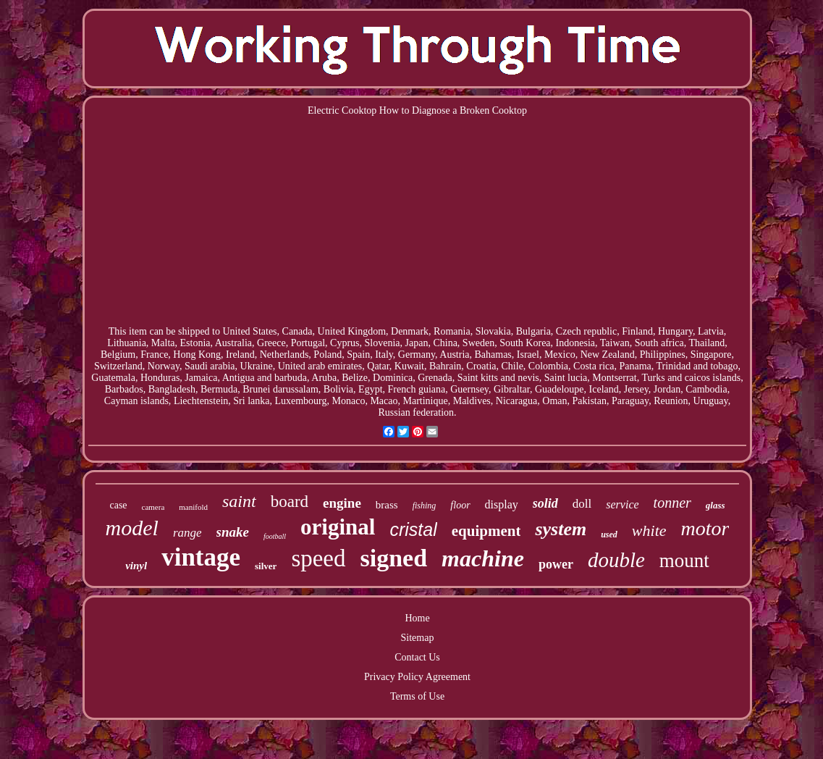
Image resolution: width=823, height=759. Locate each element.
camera (153, 507)
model (132, 528)
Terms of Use (417, 696)
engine (342, 503)
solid (545, 503)
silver (266, 566)
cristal (412, 529)
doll (582, 504)
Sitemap (417, 637)
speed (318, 558)
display (501, 504)
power (556, 564)
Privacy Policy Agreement (417, 676)
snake (232, 532)
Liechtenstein (201, 400)
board (289, 501)
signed (394, 558)
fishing (424, 505)
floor (460, 505)
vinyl (136, 565)
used (609, 534)
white (649, 530)
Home (417, 618)
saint (239, 501)
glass (715, 505)
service (622, 504)
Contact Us (417, 657)
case (118, 505)
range (187, 533)
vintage (200, 557)
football (274, 536)
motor (705, 528)
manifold (193, 507)
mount (684, 560)
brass (387, 505)
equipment (486, 531)
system (560, 529)
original (337, 527)
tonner (672, 503)
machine (483, 558)
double (616, 559)
